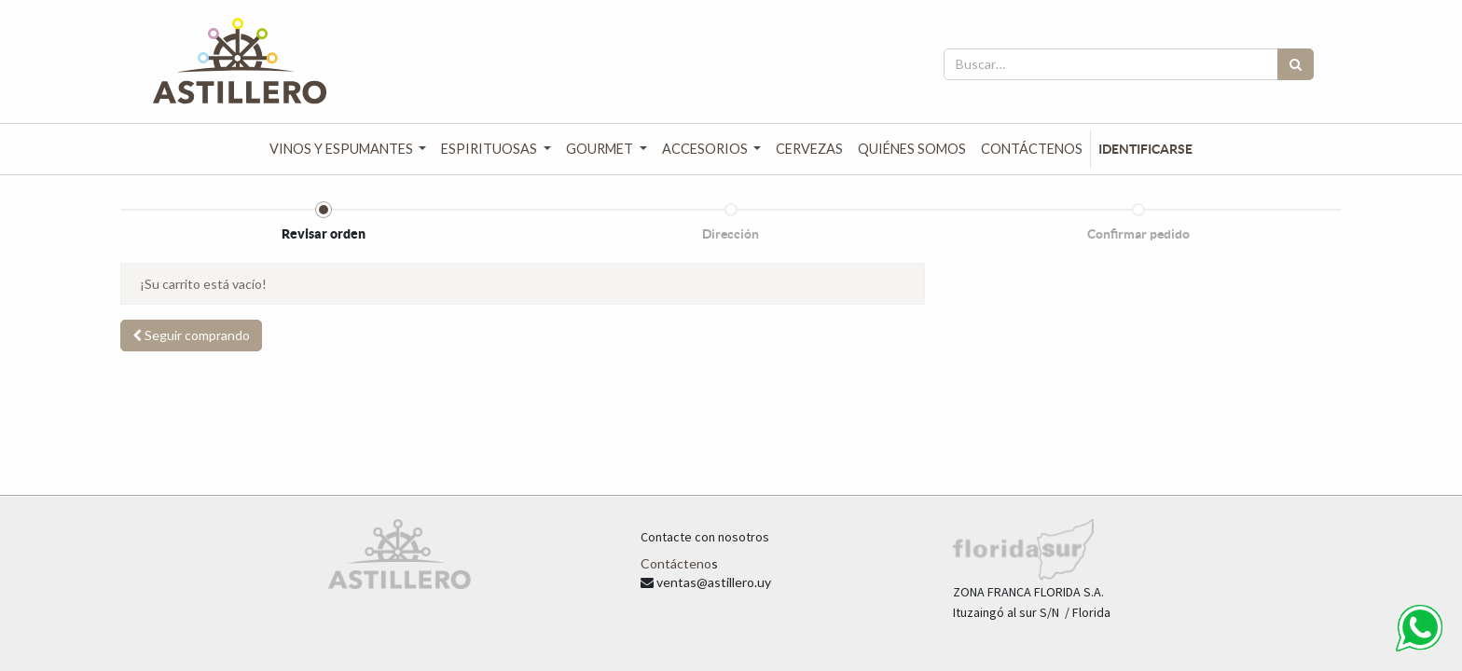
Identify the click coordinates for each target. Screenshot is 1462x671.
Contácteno (676, 563)
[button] (191, 335)
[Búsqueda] (1295, 64)
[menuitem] (809, 149)
